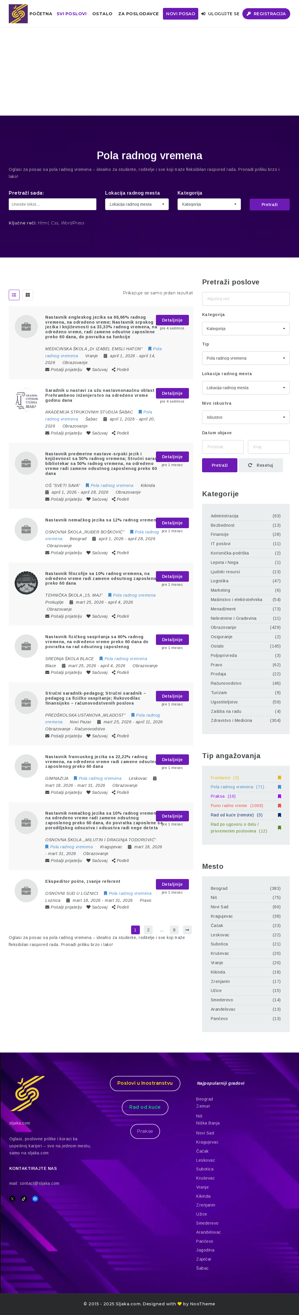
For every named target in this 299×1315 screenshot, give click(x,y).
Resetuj (260, 465)
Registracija (266, 13)
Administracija (225, 516)
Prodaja (218, 674)
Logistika (220, 580)
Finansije (220, 534)
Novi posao (180, 13)
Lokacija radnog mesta (132, 192)
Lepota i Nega (225, 562)
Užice (216, 990)
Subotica (219, 944)
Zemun (203, 1106)
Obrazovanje (75, 362)
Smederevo (222, 1000)
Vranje (217, 962)
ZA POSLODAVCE (138, 13)
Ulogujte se (220, 13)
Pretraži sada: (26, 193)
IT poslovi (221, 543)
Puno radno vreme (246, 805)
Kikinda (218, 972)
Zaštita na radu (226, 711)
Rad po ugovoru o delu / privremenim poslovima (246, 828)
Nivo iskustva (217, 403)
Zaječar (204, 1259)
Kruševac (220, 953)
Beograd (219, 888)
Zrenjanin (220, 981)
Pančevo (219, 1018)
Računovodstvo (90, 729)
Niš (214, 897)
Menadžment (223, 609)
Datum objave (217, 432)
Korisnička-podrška (230, 553)
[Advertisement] (149, 72)
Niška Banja (208, 1123)
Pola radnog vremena (246, 786)
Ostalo (102, 13)
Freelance (246, 777)
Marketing (220, 590)
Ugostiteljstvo (224, 702)
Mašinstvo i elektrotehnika (237, 599)
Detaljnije (172, 320)
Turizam (219, 692)
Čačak (217, 925)
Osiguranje (222, 636)
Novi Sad (220, 906)
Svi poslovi (72, 13)
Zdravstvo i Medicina (231, 720)
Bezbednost (223, 525)
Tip (205, 344)
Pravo (146, 900)
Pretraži (270, 204)
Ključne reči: (22, 223)
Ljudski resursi (225, 571)
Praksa (246, 796)
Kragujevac (222, 916)
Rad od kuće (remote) (246, 815)
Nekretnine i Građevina (234, 618)
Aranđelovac (223, 1009)
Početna (41, 13)
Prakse (145, 1131)
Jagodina (205, 1250)
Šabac (202, 1268)
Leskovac (220, 935)
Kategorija (190, 192)
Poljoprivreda (224, 655)
